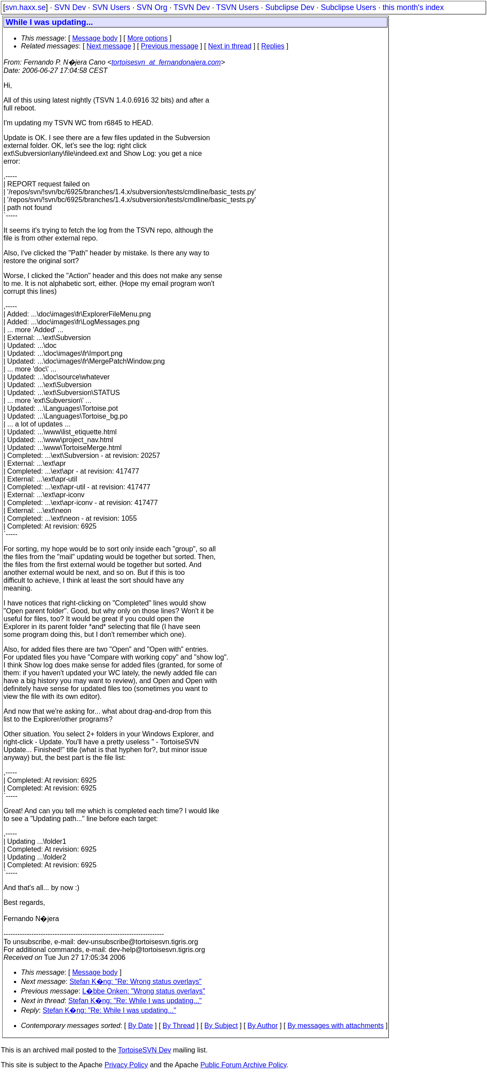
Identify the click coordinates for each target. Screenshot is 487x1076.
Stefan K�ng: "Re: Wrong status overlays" (135, 981)
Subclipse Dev (289, 7)
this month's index (413, 7)
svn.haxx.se (25, 7)
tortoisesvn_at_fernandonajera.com (166, 62)
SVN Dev (70, 7)
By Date (140, 1025)
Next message (108, 46)
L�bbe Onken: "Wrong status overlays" (143, 991)
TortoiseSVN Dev (144, 1050)
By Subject (220, 1025)
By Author (262, 1025)
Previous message (170, 46)
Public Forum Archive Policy (243, 1065)
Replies (273, 46)
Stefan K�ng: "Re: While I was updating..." (135, 1000)
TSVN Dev (192, 7)
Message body (94, 38)
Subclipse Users (348, 7)
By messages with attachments (336, 1025)
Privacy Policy (126, 1065)
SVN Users (111, 7)
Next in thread (230, 46)
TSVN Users (237, 7)
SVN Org (152, 7)
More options (147, 38)
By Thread (179, 1025)
